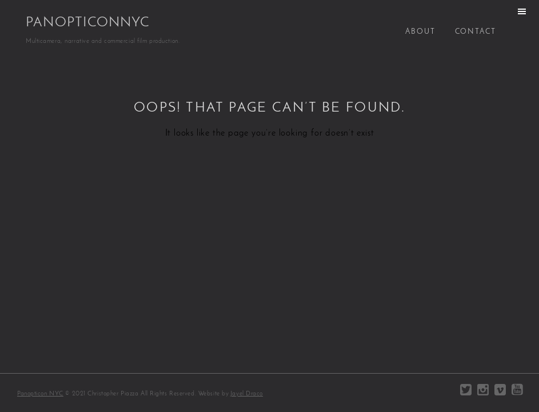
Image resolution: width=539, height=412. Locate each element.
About (420, 31)
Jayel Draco (246, 394)
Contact (475, 31)
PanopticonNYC (88, 23)
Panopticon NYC (40, 394)
